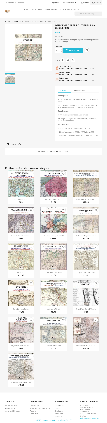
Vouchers (58, 416)
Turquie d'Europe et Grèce (86, 272)
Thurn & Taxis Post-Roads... (86, 199)
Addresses (59, 414)
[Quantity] (57, 50)
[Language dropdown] (55, 3)
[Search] (88, 14)
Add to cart (72, 50)
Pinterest (73, 60)
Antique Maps (51, 9)
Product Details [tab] (79, 90)
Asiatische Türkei (53, 309)
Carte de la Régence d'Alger (86, 236)
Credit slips (59, 411)
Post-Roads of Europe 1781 (86, 346)
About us (33, 411)
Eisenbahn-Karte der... (21, 199)
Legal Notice (34, 406)
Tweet (68, 60)
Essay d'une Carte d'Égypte (86, 309)
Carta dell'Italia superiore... (21, 236)
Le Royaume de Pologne (53, 272)
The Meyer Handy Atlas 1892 (53, 236)
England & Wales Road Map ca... (21, 382)
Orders (57, 408)
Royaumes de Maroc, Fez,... (21, 346)
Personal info (59, 406)
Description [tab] (64, 90)
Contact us (34, 414)
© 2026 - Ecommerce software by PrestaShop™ (54, 420)
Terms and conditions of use (40, 408)
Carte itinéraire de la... (21, 309)
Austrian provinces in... (53, 199)
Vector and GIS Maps (69, 9)
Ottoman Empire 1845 (53, 346)
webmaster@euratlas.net (89, 418)
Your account (62, 402)
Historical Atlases (33, 9)
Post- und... (21, 272)
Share (62, 60)
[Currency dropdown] (72, 3)
